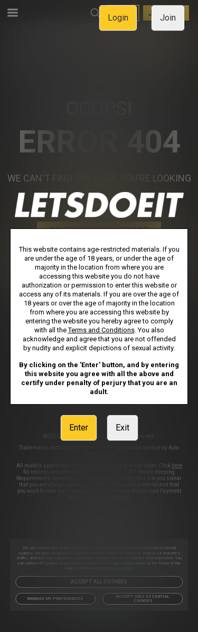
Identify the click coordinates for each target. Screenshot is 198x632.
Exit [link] (122, 428)
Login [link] (118, 18)
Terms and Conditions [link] (101, 330)
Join (168, 18)
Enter (78, 428)
